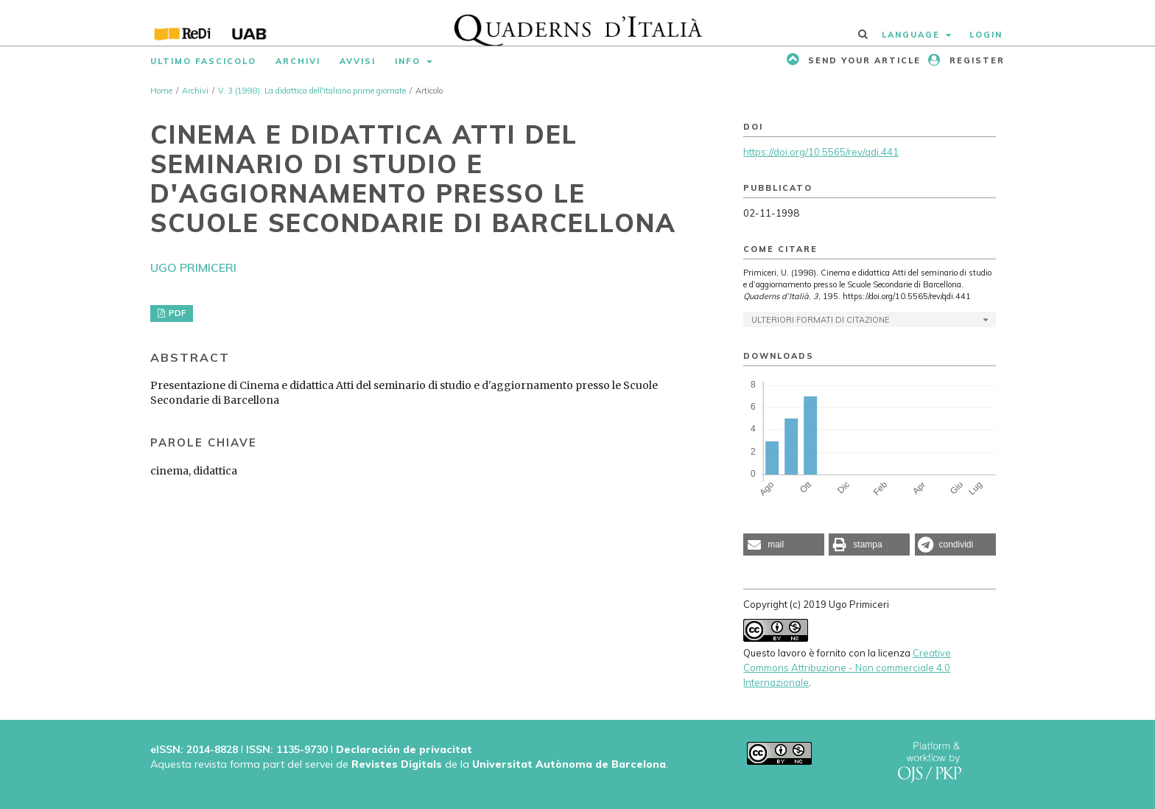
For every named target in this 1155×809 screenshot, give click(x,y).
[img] (578, 23)
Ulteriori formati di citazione (820, 320)
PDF (176, 313)
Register (975, 60)
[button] (783, 544)
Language (913, 34)
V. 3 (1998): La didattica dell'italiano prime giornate (312, 90)
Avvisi (358, 61)
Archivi (297, 61)
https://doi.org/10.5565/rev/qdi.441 (821, 152)
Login (986, 34)
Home (161, 90)
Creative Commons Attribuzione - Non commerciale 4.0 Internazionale (847, 667)
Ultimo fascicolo (203, 61)
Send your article (862, 60)
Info (409, 61)
